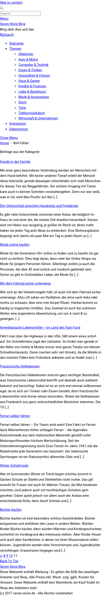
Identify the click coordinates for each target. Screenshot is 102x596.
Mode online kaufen (14, 245)
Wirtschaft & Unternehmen (38, 118)
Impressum (17, 123)
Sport (22, 102)
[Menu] (4, 19)
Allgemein (25, 54)
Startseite (16, 43)
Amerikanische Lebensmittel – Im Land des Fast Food (40, 327)
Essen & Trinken (30, 70)
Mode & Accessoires (33, 97)
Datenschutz (18, 129)
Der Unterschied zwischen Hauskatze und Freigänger (39, 206)
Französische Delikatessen (20, 366)
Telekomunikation (31, 113)
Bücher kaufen (10, 510)
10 (10, 556)
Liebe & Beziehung (32, 92)
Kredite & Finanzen (32, 86)
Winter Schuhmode (14, 465)
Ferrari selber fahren (15, 416)
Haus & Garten (29, 81)
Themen (15, 49)
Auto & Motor (28, 59)
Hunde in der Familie (15, 162)
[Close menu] (9, 138)
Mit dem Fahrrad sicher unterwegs (25, 283)
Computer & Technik (33, 65)
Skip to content (11, 2)
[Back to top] (9, 561)
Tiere (22, 108)
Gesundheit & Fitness (34, 75)
